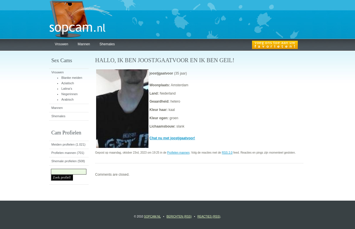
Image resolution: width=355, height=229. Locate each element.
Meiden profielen (63, 144)
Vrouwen (61, 44)
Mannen (84, 44)
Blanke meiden (72, 77)
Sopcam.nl (152, 216)
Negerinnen (70, 94)
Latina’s (67, 88)
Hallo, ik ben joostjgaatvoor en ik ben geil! (165, 60)
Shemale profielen (64, 161)
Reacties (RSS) (208, 216)
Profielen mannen (178, 152)
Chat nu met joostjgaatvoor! (172, 138)
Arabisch (68, 99)
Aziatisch (68, 83)
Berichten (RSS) (179, 216)
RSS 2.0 (227, 152)
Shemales (107, 44)
